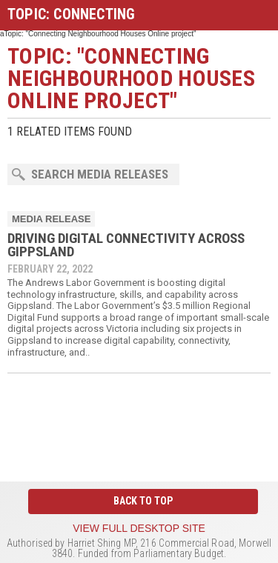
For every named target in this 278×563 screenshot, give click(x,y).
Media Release (51, 218)
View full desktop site (139, 528)
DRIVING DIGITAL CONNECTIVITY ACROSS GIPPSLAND (126, 245)
